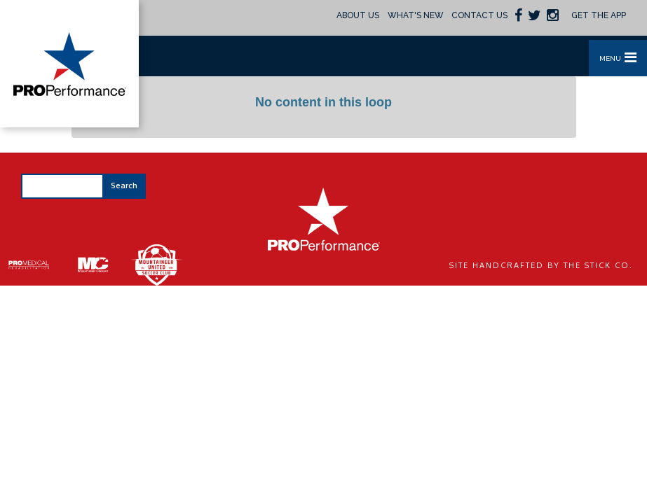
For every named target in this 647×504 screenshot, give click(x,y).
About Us (357, 15)
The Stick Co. (598, 265)
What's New (416, 15)
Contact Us (479, 15)
